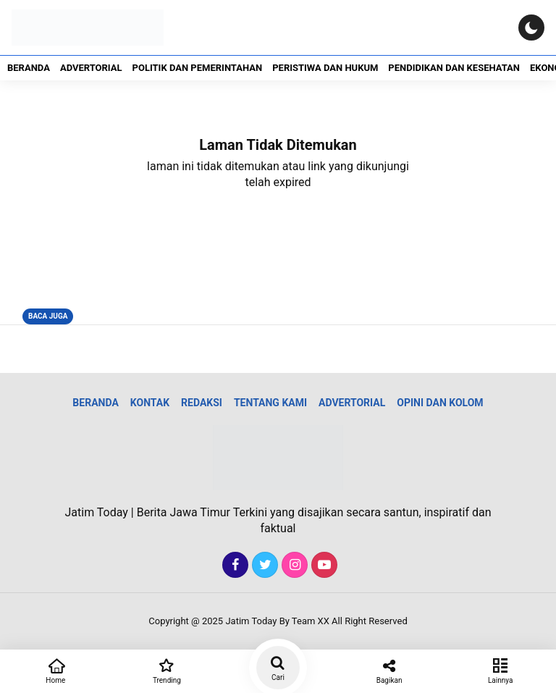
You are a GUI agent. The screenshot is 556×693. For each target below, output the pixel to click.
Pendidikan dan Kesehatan (454, 67)
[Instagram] (293, 565)
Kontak (149, 402)
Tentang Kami (270, 402)
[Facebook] (233, 565)
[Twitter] (263, 565)
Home (55, 669)
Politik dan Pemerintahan (197, 67)
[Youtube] (322, 565)
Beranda (28, 67)
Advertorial (91, 67)
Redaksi (201, 402)
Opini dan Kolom (440, 402)
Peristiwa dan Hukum (325, 67)
